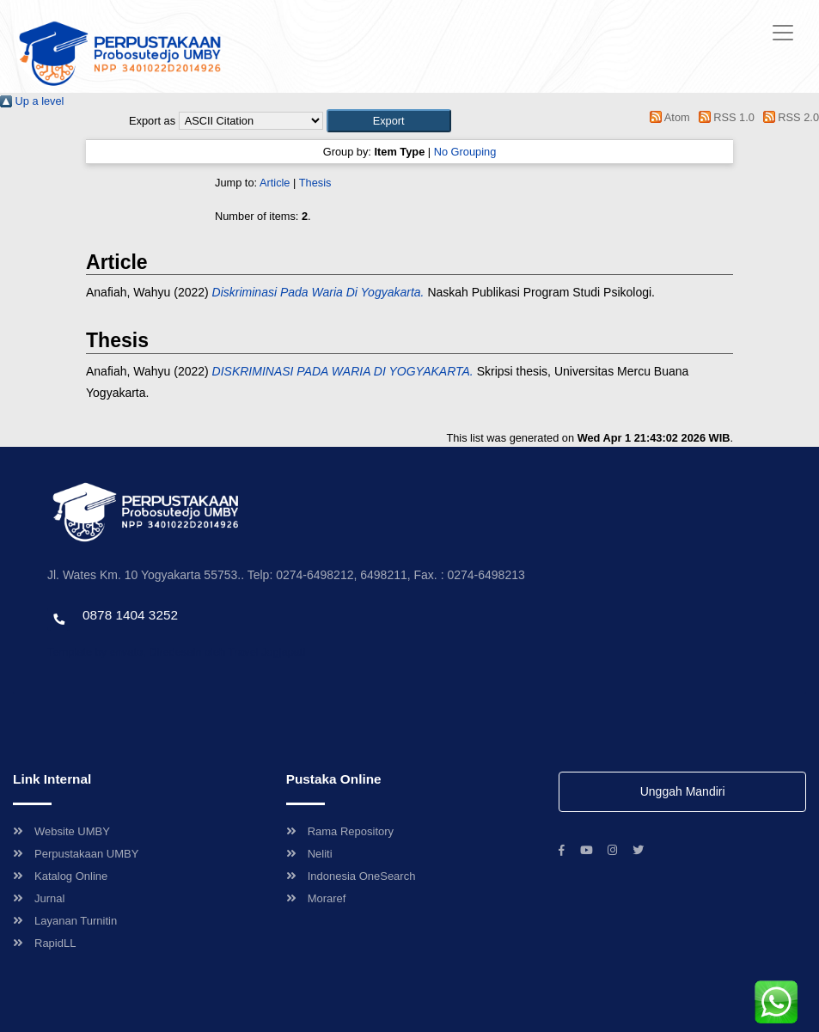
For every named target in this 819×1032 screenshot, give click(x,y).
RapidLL (44, 943)
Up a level (32, 101)
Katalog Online (60, 876)
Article (275, 182)
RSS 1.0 (724, 117)
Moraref (316, 898)
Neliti (309, 853)
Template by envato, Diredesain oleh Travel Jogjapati (176, 651)
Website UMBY (61, 831)
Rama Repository (340, 831)
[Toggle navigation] (783, 32)
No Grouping (465, 151)
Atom (667, 117)
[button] (389, 120)
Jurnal (38, 898)
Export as (152, 120)
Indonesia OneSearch (351, 876)
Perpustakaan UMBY (75, 853)
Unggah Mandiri (682, 791)
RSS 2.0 (788, 117)
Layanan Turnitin (65, 920)
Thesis (315, 182)
